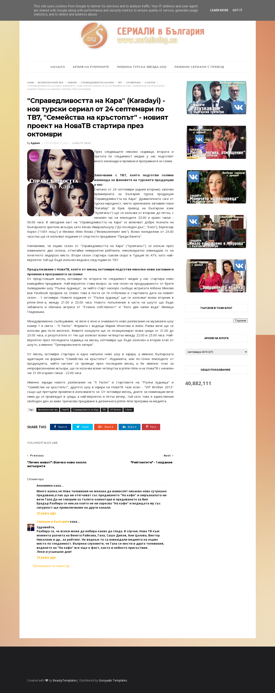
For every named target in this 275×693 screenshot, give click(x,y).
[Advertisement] (100, 603)
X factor (150, 82)
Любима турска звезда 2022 (142, 66)
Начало (58, 66)
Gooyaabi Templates (113, 680)
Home (30, 82)
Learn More (219, 10)
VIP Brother (133, 82)
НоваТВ (72, 82)
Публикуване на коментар (51, 566)
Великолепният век (50, 82)
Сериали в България (53, 521)
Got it (237, 10)
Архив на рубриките (91, 66)
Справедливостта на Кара (97, 82)
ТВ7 (120, 82)
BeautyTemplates (65, 680)
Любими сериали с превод (199, 66)
